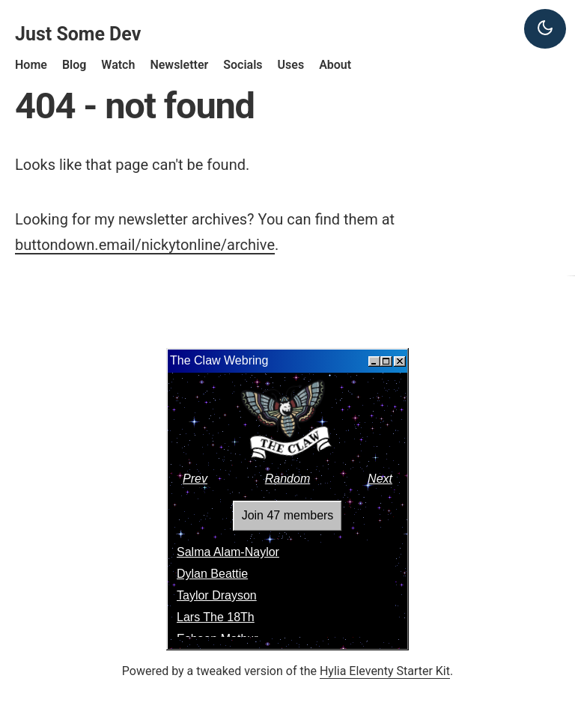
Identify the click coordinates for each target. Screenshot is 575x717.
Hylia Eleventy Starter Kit (385, 671)
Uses (291, 65)
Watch (118, 65)
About (335, 65)
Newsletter (179, 65)
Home (31, 65)
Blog (74, 65)
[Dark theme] (545, 29)
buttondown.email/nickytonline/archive (145, 245)
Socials (242, 65)
